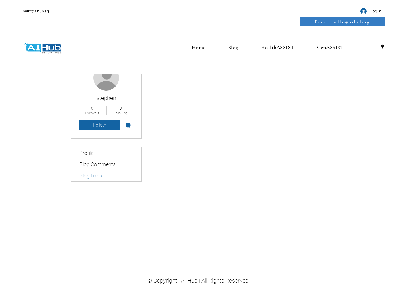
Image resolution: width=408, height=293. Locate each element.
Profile (87, 153)
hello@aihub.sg (36, 11)
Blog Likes (91, 176)
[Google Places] (382, 47)
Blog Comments (98, 164)
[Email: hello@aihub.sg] (342, 21)
